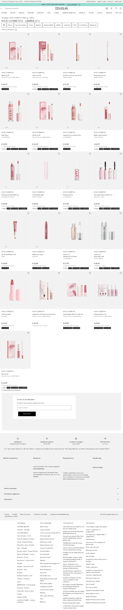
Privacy (7, 514)
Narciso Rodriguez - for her (25, 554)
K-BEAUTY (40, 13)
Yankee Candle (22, 597)
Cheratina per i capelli (93, 581)
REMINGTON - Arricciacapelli (26, 585)
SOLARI (91, 13)
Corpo (56, 13)
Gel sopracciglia (45, 536)
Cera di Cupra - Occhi (24, 536)
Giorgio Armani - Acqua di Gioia (27, 551)
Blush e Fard (44, 527)
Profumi (31, 13)
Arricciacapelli (44, 554)
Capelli (100, 13)
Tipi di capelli (90, 584)
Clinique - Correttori (23, 579)
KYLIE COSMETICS (15, 18)
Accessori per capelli (46, 589)
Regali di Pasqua (91, 596)
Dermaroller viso (45, 576)
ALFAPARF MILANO (23, 527)
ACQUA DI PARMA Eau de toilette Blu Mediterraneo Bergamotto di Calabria (73, 593)
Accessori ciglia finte (46, 548)
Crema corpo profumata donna (50, 533)
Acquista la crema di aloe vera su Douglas (96, 560)
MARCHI (21, 13)
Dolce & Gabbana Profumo (25, 539)
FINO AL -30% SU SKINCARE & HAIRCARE (53, 4)
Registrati (27, 414)
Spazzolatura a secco (93, 593)
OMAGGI (109, 13)
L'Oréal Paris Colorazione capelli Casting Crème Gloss (73, 607)
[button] (61, 488)
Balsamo (42, 593)
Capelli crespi (90, 564)
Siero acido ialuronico (47, 596)
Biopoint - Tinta (22, 569)
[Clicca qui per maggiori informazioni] (79, 4)
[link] (15, 61)
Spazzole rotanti (45, 557)
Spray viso (43, 572)
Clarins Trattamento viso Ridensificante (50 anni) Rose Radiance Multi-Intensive (72, 566)
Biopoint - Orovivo (23, 557)
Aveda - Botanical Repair (25, 542)
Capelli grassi (90, 539)
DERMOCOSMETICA (69, 13)
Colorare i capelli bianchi (94, 575)
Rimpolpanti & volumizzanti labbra (48, 580)
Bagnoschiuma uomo (46, 545)
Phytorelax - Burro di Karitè (25, 545)
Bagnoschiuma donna (47, 539)
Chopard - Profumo (23, 588)
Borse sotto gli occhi (92, 547)
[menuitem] (5, 13)
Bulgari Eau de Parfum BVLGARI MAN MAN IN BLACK (73, 532)
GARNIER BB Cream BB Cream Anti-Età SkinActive (72, 544)
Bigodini (42, 560)
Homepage (5, 18)
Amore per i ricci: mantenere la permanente (95, 543)
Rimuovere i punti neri (93, 578)
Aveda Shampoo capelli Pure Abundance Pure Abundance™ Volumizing (73, 573)
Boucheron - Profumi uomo (25, 560)
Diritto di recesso (25, 514)
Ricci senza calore (91, 587)
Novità (13, 13)
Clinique (19, 563)
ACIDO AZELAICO (92, 567)
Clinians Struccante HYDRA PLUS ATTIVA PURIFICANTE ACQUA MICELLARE (73, 538)
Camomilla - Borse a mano (25, 591)
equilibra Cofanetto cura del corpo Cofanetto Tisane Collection (72, 580)
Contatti (14, 514)
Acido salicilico (90, 553)
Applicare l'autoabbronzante (95, 590)
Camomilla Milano (22, 533)
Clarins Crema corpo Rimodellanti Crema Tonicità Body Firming (73, 549)
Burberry (20, 572)
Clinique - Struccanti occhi (25, 566)
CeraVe (19, 594)
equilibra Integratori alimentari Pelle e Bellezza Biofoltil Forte (72, 599)
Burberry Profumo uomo (24, 576)
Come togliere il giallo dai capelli (96, 527)
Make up (82, 13)
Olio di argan (90, 556)
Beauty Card (102, 1)
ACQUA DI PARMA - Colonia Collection (26, 601)
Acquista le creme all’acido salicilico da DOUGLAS (94, 571)
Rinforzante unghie (46, 583)
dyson (19, 582)
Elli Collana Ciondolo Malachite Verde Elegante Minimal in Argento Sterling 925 (73, 586)
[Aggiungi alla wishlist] (28, 34)
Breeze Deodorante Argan (71, 603)
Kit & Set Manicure (46, 569)
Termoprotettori (45, 551)
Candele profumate (46, 586)
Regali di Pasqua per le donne (95, 599)
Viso (49, 13)
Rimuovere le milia (91, 550)
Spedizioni (118, 1)
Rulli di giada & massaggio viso (50, 563)
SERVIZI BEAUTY (91, 1)
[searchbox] (18, 8)
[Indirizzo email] (44, 407)
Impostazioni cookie (11, 516)
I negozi (110, 1)
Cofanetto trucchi (45, 566)
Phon (41, 599)
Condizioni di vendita (40, 514)
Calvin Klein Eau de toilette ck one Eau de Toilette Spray (73, 528)
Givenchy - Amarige (23, 530)
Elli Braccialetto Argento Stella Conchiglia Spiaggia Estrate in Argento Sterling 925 (72, 559)
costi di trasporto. (38, 468)
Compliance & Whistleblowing (59, 514)
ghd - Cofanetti (22, 548)
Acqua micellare (45, 530)
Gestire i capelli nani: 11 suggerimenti (93, 531)
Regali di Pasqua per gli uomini (95, 602)
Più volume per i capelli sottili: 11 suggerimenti (96, 535)
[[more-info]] (9, 29)
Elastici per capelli (45, 542)
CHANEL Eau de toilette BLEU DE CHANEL (73, 553)
